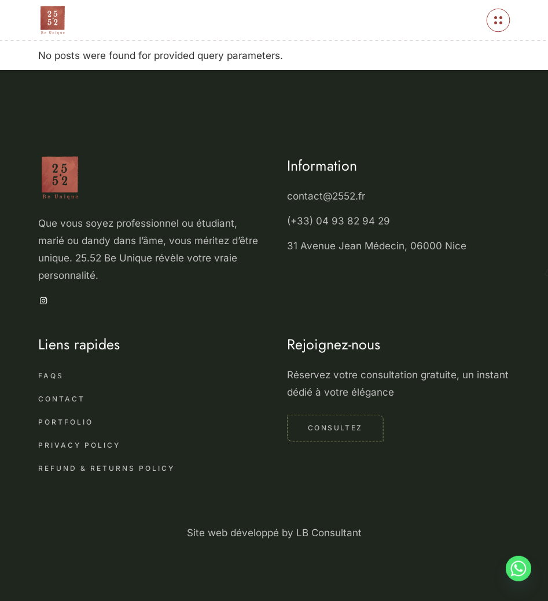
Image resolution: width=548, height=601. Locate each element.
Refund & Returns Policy (106, 468)
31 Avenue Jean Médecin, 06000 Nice (376, 246)
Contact (61, 398)
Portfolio (65, 422)
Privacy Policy (79, 445)
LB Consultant (329, 533)
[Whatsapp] (518, 574)
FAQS (51, 375)
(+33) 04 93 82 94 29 (340, 221)
